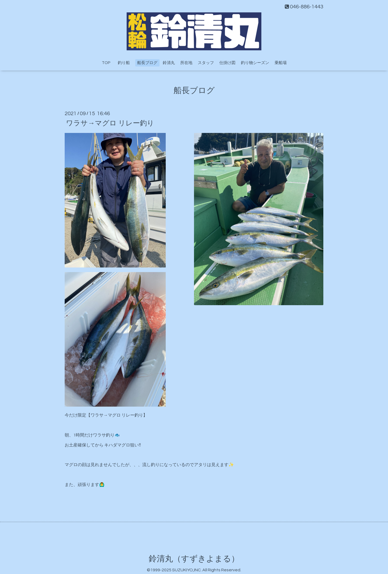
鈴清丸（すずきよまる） (194, 559)
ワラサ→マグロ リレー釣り (110, 122)
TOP (106, 63)
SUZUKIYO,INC (186, 570)
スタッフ (206, 63)
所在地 (186, 63)
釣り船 (126, 63)
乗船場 (281, 63)
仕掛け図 (227, 63)
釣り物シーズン (255, 63)
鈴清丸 (169, 63)
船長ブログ (147, 63)
